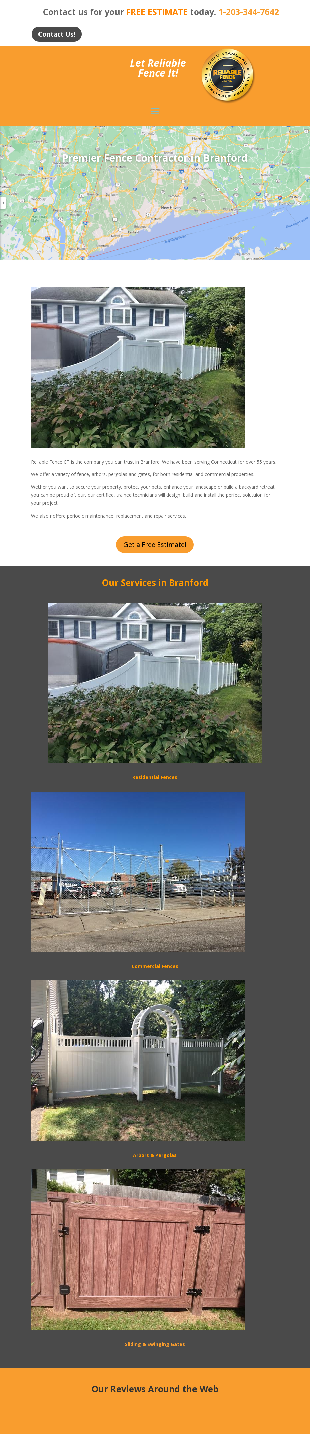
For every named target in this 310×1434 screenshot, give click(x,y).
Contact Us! (58, 34)
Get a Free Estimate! (154, 545)
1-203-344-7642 (248, 11)
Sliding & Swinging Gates (155, 1344)
